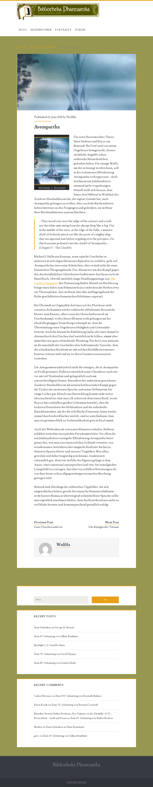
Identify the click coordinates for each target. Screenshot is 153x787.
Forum (80, 29)
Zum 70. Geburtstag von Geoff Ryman (55, 654)
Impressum (76, 782)
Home (22, 47)
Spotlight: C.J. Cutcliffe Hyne (49, 645)
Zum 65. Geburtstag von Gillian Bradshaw (56, 636)
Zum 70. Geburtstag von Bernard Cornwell (74, 704)
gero (36, 735)
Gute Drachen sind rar (48, 527)
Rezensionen (40, 29)
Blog (23, 29)
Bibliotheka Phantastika (76, 765)
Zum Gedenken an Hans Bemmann (65, 727)
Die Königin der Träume (104, 527)
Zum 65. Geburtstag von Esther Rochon (91, 718)
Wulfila (71, 117)
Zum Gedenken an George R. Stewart (54, 627)
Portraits (63, 29)
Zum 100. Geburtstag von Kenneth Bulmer (78, 696)
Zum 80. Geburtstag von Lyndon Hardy (55, 662)
